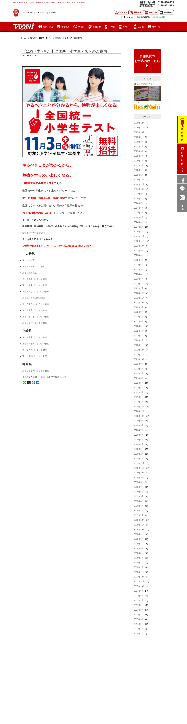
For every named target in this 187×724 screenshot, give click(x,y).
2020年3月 (139, 449)
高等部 (141, 27)
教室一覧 (156, 27)
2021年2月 (139, 397)
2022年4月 (139, 331)
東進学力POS (167, 12)
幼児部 (81, 27)
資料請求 (182, 134)
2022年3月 (139, 335)
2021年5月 (139, 383)
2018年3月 (139, 562)
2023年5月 (139, 269)
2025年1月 (139, 175)
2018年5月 (139, 553)
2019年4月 (139, 501)
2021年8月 (139, 369)
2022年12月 (139, 293)
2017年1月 (139, 629)
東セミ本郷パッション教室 (34, 356)
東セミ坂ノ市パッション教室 (35, 316)
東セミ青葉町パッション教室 (35, 343)
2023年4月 (139, 274)
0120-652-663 (166, 5)
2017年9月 (139, 591)
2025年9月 (139, 137)
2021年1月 (139, 402)
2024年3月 (139, 222)
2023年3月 (139, 279)
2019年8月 (139, 482)
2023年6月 (139, 264)
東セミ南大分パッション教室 (35, 304)
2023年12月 (139, 236)
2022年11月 (139, 298)
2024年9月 (139, 194)
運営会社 (52, 12)
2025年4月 (139, 161)
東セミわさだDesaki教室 (33, 298)
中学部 (126, 27)
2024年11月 (139, 184)
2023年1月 (139, 288)
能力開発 (97, 27)
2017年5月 (139, 610)
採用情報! (138, 12)
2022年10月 (139, 302)
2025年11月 (139, 127)
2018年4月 (139, 558)
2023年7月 (139, 260)
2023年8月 (139, 255)
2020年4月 (139, 444)
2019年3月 (139, 506)
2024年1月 (139, 231)
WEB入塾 (153, 12)
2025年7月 (139, 146)
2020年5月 (139, 439)
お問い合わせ (182, 162)
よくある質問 (27, 12)
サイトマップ (41, 12)
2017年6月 (139, 605)
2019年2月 (139, 510)
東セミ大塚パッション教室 (34, 337)
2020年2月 (139, 454)
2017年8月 (139, 596)
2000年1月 (139, 633)
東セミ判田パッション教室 (34, 285)
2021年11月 (139, 354)
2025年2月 (139, 170)
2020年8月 (139, 425)
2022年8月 (139, 312)
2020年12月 (139, 406)
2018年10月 (139, 529)
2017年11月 (139, 581)
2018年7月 (139, 543)
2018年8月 (139, 539)
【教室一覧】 (45, 377)
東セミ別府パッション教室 (34, 323)
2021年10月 (139, 359)
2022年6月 (139, 321)
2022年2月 (139, 340)
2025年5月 (139, 156)
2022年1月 (139, 345)
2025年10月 (139, 132)
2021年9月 (139, 364)
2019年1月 (139, 515)
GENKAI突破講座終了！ (144, 84)
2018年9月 (139, 534)
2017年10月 (139, 586)
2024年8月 (139, 198)
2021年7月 (139, 373)
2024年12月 (139, 179)
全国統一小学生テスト (34, 233)
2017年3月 (139, 619)
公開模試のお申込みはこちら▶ (147, 61)
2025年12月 (139, 123)
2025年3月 (139, 165)
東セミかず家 (28, 260)
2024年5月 (139, 213)
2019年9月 (139, 477)
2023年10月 (139, 246)
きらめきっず (159, 17)
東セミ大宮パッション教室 (34, 350)
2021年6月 (139, 378)
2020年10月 (139, 416)
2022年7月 (139, 316)
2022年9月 (139, 307)
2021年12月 (139, 350)
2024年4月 (139, 217)
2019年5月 (139, 496)
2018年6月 (139, 548)
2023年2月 (139, 283)
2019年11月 (139, 468)
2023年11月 (139, 241)
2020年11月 (139, 411)
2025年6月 (139, 151)
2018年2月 (139, 567)
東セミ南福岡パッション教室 (35, 371)
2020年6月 (139, 435)
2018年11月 (139, 525)
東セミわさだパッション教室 (35, 291)
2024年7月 (139, 203)
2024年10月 (139, 189)
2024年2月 (139, 227)
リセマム (137, 102)
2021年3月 (139, 392)
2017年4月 (139, 614)
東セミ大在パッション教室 (34, 310)
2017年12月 (139, 577)
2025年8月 (139, 142)
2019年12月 (139, 463)
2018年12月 (139, 520)
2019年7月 (139, 487)
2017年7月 (139, 600)
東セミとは (48, 27)
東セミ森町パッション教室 (34, 279)
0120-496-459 (166, 2)
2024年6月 (139, 208)
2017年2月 (139, 624)
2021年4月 (139, 387)
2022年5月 (139, 326)
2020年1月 (139, 458)
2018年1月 (139, 572)
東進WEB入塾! (145, 17)
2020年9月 (139, 421)
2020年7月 (139, 430)
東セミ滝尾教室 (29, 273)
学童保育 (66, 27)
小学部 (112, 27)
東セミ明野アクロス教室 (33, 266)
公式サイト (122, 12)
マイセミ (130, 17)
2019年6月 (139, 491)
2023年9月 (139, 250)
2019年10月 (139, 472)
